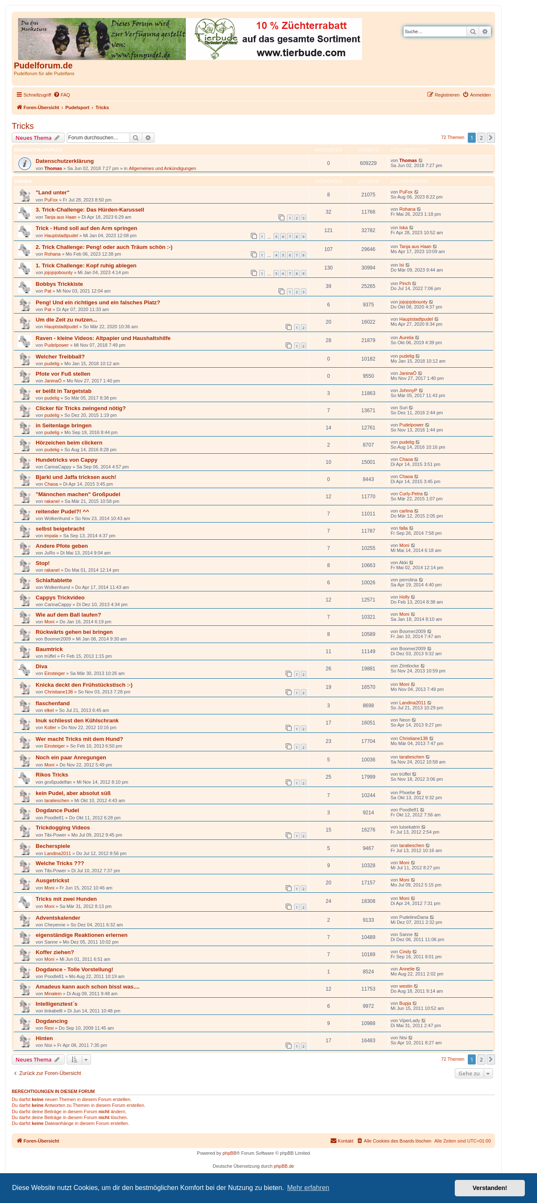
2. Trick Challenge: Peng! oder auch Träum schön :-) (104, 247)
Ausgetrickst (52, 880)
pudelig (51, 363)
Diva (41, 666)
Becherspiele (53, 846)
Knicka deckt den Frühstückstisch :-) (84, 685)
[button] (491, 138)
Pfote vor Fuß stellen (63, 374)
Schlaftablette (54, 580)
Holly (404, 596)
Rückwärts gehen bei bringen (74, 632)
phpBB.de (284, 1166)
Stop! (43, 563)
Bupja (405, 1003)
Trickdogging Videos (63, 827)
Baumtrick (49, 649)
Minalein (53, 993)
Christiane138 (58, 691)
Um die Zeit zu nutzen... (66, 319)
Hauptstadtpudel (61, 235)
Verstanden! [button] (490, 1188)
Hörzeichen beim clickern (69, 442)
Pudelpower (56, 345)
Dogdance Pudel (57, 810)
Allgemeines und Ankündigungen (162, 168)
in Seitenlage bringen (63, 425)
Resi (49, 1027)
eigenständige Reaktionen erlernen (82, 935)
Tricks (23, 126)
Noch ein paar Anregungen (71, 757)
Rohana (407, 209)
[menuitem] (61, 95)
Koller (50, 727)
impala (51, 535)
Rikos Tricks (52, 774)
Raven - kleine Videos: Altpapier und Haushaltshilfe (103, 338)
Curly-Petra (411, 493)
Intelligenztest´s (57, 1004)
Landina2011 (412, 702)
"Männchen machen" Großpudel (78, 494)
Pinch (405, 283)
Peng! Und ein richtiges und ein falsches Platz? (98, 302)
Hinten (44, 1038)
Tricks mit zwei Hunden (66, 899)
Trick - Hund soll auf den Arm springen (86, 228)
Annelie (407, 968)
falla (403, 528)
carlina (406, 510)
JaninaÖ (53, 380)
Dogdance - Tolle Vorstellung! (74, 969)
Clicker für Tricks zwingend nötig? (81, 408)
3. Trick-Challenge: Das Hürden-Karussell (90, 210)
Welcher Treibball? (60, 356)
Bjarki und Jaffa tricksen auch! (76, 477)
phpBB (229, 1153)
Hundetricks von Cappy (66, 460)
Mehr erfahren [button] (308, 1187)
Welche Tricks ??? (60, 863)
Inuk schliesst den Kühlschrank (77, 720)
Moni (404, 545)
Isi (401, 264)
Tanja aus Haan (60, 217)
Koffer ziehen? (55, 952)
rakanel (52, 501)
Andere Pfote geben (62, 546)
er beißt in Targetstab (63, 391)
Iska (403, 227)
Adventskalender (58, 918)
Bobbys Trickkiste (59, 284)
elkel (49, 710)
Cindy (405, 951)
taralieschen (411, 756)
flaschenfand (53, 703)
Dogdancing (52, 1021)
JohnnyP (408, 390)
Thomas (53, 168)
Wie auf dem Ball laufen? (68, 615)
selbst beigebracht (60, 529)
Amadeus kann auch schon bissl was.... (88, 986)
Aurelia (406, 337)
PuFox (51, 199)
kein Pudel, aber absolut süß (73, 793)
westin (405, 986)
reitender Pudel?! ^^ (62, 511)
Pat (48, 290)
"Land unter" (53, 192)
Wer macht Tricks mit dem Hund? (79, 739)
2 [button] (481, 137)
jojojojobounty (58, 272)
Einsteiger (54, 673)
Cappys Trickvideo (60, 597)
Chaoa (406, 459)
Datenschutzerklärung (65, 161)
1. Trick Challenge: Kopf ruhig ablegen (86, 265)
